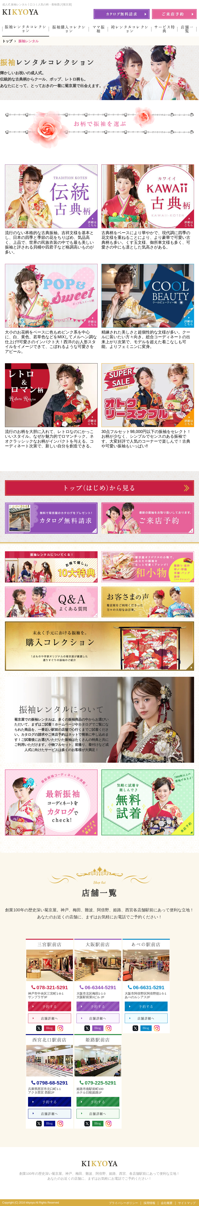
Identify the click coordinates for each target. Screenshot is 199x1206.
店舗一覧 (187, 29)
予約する (45, 1006)
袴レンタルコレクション (130, 29)
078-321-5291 (49, 987)
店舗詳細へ (45, 1018)
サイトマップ (187, 1203)
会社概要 (167, 1203)
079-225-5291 (98, 1083)
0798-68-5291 (49, 1083)
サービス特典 (164, 29)
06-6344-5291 (98, 987)
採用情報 (149, 1203)
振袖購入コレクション (69, 29)
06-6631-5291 (146, 987)
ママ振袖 (98, 29)
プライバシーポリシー (123, 1203)
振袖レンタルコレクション (26, 29)
